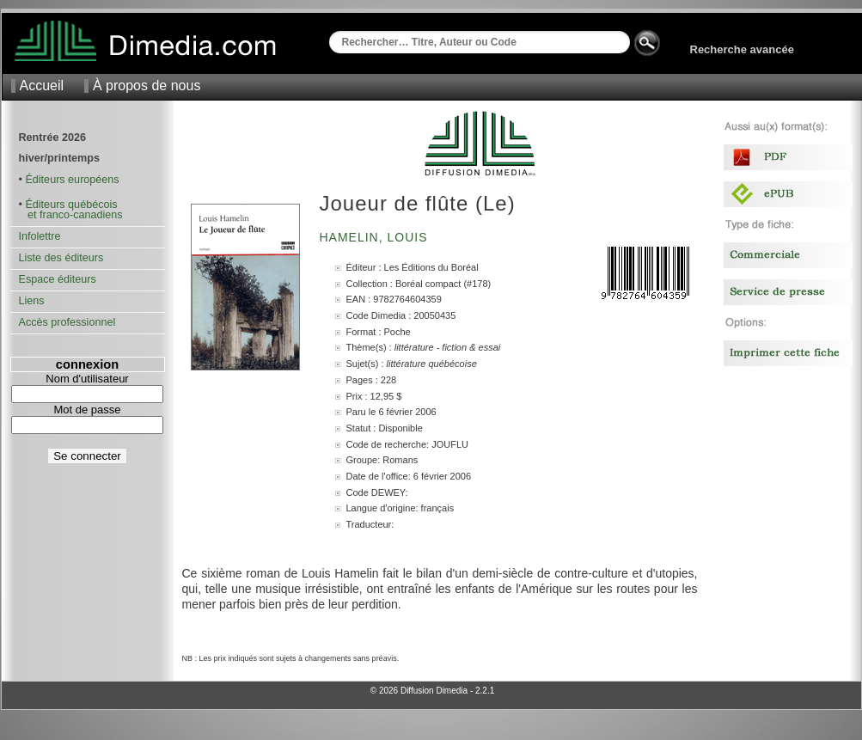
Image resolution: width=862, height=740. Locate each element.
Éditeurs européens (72, 180)
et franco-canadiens (71, 215)
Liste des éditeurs (61, 258)
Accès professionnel (67, 322)
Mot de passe (86, 409)
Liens (32, 301)
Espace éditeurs (57, 279)
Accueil (42, 85)
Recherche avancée (742, 49)
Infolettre (40, 236)
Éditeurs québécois (71, 205)
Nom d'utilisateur (87, 378)
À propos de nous (146, 85)
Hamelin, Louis (376, 237)
